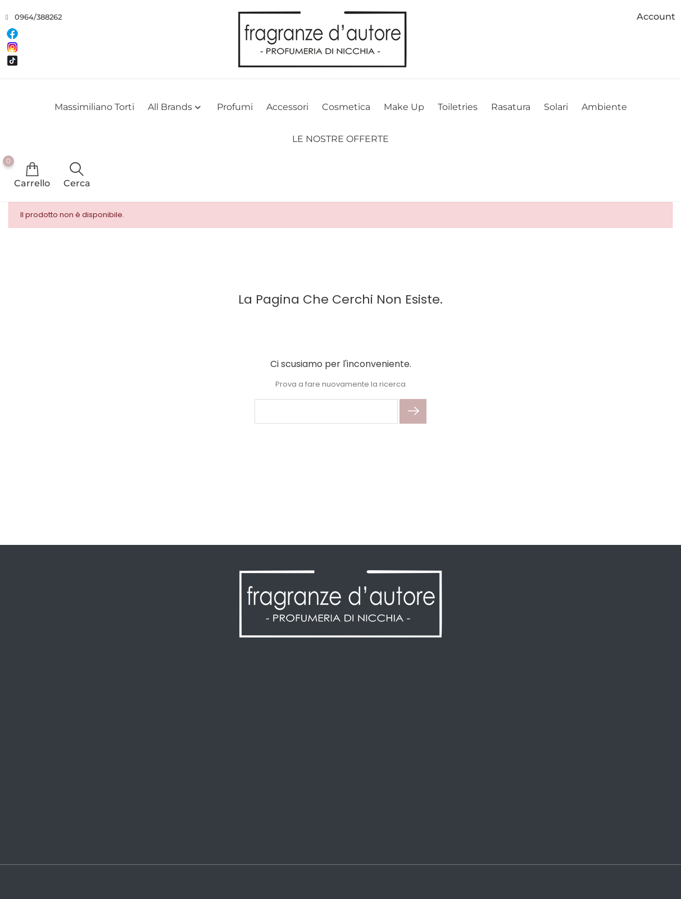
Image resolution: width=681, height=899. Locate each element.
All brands (175, 107)
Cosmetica (346, 107)
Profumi (235, 107)
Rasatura (510, 107)
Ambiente (604, 107)
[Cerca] (326, 411)
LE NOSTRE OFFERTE (340, 139)
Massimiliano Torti (94, 107)
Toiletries (458, 107)
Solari (556, 107)
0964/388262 (38, 16)
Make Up (404, 107)
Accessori (287, 107)
